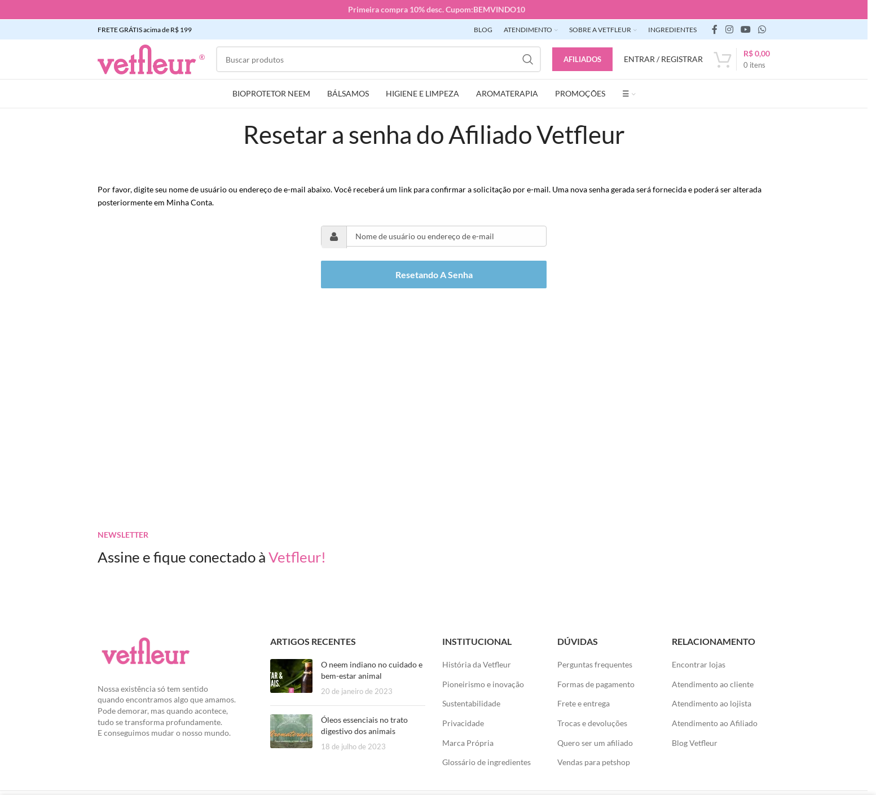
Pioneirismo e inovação (483, 683)
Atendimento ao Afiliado (715, 722)
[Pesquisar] (378, 59)
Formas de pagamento (596, 683)
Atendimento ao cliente (713, 683)
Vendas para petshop (593, 761)
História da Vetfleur (476, 664)
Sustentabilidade (471, 703)
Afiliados (582, 58)
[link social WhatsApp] (762, 28)
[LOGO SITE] (151, 58)
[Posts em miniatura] (291, 677)
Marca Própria (468, 741)
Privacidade (463, 722)
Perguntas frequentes (594, 664)
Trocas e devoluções (592, 722)
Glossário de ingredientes (486, 761)
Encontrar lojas (698, 664)
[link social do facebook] (714, 28)
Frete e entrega (583, 703)
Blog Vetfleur (694, 741)
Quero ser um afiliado (595, 741)
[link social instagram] (729, 28)
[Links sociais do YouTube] (745, 28)
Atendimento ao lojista (711, 703)
